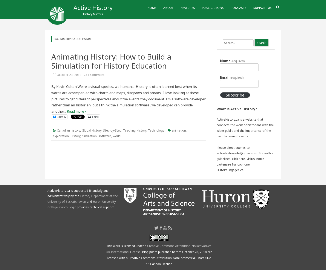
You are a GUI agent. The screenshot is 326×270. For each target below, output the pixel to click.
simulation (89, 136)
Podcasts (238, 8)
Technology (156, 130)
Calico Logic (67, 207)
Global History (91, 130)
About (168, 8)
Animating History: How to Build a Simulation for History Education (111, 61)
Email (231, 77)
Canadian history (68, 130)
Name (232, 61)
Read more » (77, 111)
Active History (93, 7)
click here (238, 159)
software (104, 136)
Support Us (262, 8)
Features (188, 8)
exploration (61, 136)
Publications (213, 8)
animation (179, 130)
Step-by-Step (112, 130)
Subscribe (235, 95)
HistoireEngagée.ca (230, 170)
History (75, 136)
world (117, 136)
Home (151, 8)
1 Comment (96, 75)
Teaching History (134, 130)
